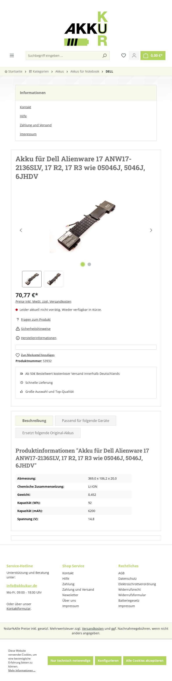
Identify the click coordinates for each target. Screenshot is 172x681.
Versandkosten (93, 628)
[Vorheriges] (21, 230)
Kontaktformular (19, 608)
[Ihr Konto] (134, 55)
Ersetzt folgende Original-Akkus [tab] (48, 432)
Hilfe (23, 116)
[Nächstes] (151, 230)
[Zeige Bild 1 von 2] (82, 264)
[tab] (34, 421)
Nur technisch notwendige (70, 660)
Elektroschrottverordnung (137, 584)
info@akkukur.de (22, 585)
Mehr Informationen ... (21, 670)
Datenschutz (127, 578)
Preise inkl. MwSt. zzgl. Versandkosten (43, 301)
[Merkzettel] (123, 55)
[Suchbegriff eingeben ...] (63, 55)
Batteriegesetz (128, 600)
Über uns (69, 600)
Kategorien (39, 71)
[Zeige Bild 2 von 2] (89, 264)
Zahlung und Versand (36, 125)
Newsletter (70, 595)
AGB (121, 573)
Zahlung (68, 584)
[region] (86, 240)
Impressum (28, 134)
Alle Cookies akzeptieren (144, 660)
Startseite (13, 71)
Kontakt (25, 107)
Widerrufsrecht (129, 589)
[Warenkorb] (152, 55)
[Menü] (12, 55)
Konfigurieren (108, 660)
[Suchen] (104, 55)
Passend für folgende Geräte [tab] (85, 420)
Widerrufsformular (132, 595)
